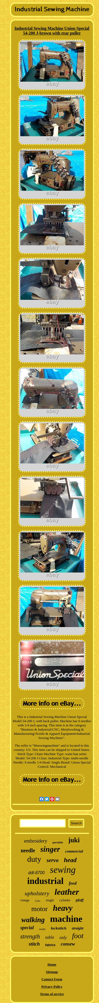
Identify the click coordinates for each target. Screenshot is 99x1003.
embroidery (35, 841)
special (27, 927)
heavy (63, 908)
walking (33, 920)
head (70, 860)
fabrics (50, 945)
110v (38, 900)
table (49, 937)
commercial (74, 851)
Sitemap (52, 972)
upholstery (37, 893)
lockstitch (58, 928)
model (42, 929)
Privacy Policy (52, 987)
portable (58, 842)
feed (73, 883)
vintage (24, 900)
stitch (34, 944)
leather (67, 892)
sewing (63, 870)
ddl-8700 (36, 872)
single (50, 900)
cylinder (64, 900)
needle (28, 850)
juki (74, 840)
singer (50, 849)
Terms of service (52, 994)
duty (34, 859)
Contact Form (51, 979)
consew (68, 944)
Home (52, 964)
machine (66, 919)
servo (52, 860)
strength (30, 936)
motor (39, 909)
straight (77, 928)
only (63, 937)
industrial (45, 881)
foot (78, 936)
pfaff (80, 900)
